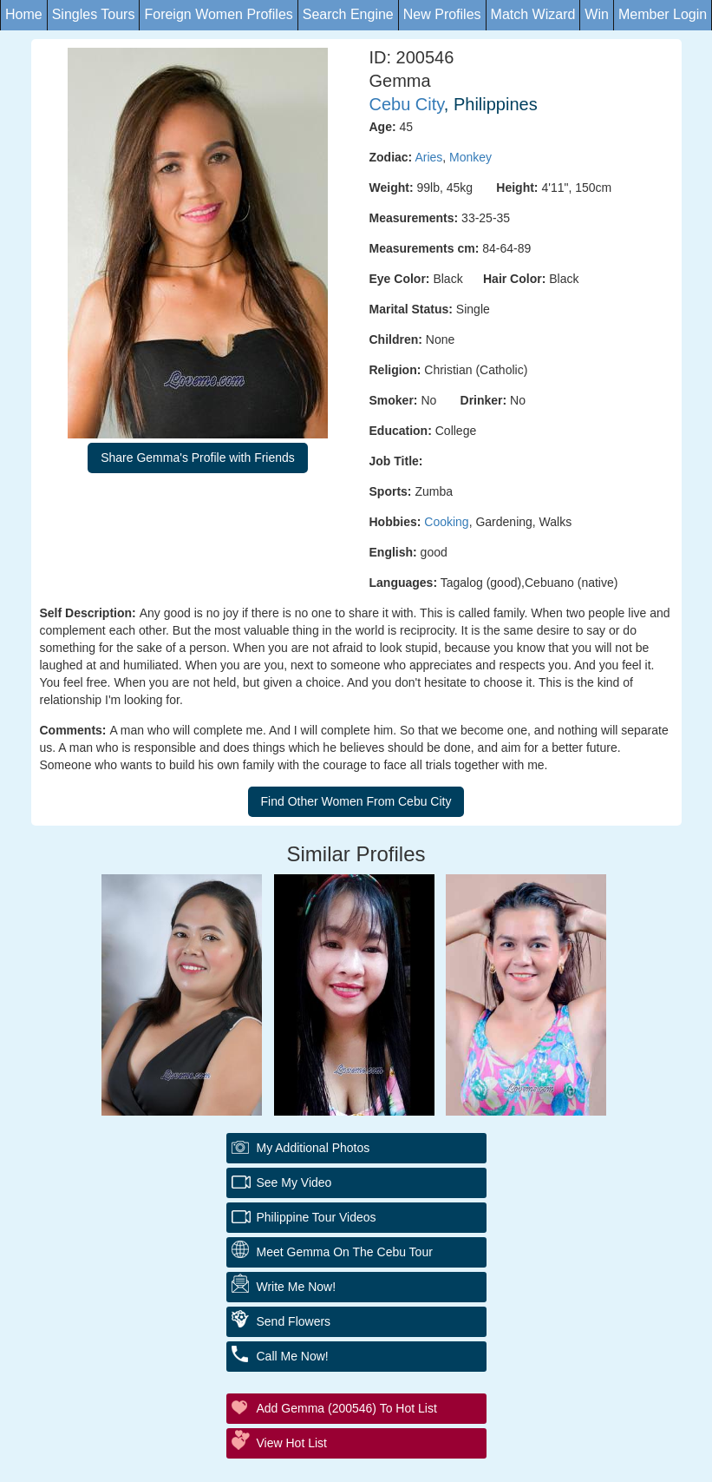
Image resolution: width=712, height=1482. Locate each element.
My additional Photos (313, 1148)
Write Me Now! (296, 1287)
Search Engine (348, 14)
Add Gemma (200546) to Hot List (347, 1408)
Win (597, 14)
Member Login (662, 14)
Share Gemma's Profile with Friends (198, 457)
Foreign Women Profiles (218, 14)
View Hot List (292, 1443)
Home (23, 14)
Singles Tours (93, 14)
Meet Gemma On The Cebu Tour (345, 1252)
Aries (428, 157)
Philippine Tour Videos (316, 1217)
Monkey (470, 157)
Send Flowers (294, 1321)
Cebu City (406, 104)
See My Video (294, 1182)
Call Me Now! (293, 1356)
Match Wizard (533, 14)
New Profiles (442, 14)
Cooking (446, 522)
